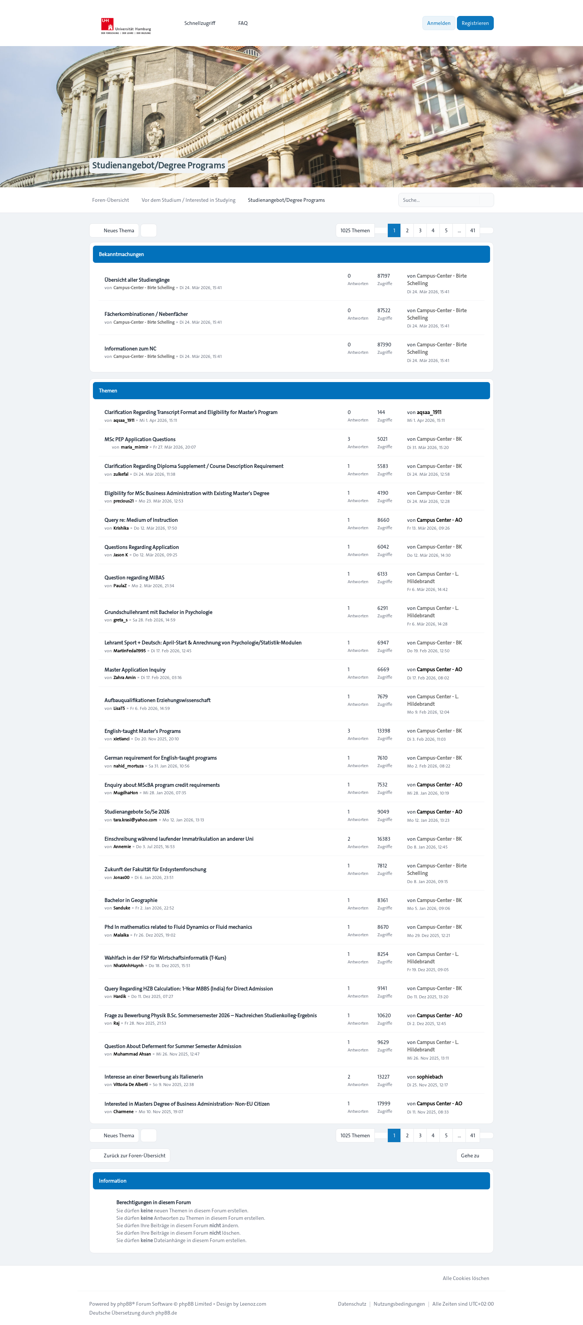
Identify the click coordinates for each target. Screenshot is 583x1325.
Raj (116, 1023)
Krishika (121, 527)
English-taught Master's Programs (142, 731)
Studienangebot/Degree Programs (158, 166)
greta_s (120, 620)
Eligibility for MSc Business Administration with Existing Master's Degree (186, 493)
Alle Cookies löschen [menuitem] (461, 1278)
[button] (487, 230)
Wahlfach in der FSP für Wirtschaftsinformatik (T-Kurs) (165, 958)
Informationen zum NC (130, 348)
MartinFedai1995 (129, 650)
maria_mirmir (134, 447)
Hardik (119, 996)
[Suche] (473, 200)
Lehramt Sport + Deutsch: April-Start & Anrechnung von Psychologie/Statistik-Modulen (203, 642)
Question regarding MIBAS (134, 577)
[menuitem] (196, 23)
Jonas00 (121, 877)
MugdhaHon (125, 792)
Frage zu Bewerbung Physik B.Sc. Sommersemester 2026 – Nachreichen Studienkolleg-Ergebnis (210, 1015)
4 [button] (433, 230)
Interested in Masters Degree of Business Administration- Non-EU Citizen (187, 1104)
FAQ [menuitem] (238, 23)
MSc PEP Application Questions (139, 439)
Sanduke (121, 908)
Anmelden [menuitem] (439, 23)
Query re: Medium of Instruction (141, 520)
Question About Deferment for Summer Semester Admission (172, 1046)
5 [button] (446, 230)
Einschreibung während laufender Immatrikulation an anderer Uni (179, 839)
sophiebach (430, 1076)
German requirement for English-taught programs (160, 758)
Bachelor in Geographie (130, 900)
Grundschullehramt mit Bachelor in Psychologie (158, 612)
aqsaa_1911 (123, 420)
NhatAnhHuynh (128, 965)
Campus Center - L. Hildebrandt (432, 577)
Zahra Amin (124, 677)
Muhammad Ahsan (132, 1054)
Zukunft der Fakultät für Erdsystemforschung (155, 869)
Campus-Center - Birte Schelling (143, 287)
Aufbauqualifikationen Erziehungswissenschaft (157, 700)
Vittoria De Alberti (130, 1084)
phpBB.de (166, 1312)
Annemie (122, 846)
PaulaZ (119, 585)
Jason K (120, 555)
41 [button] (472, 230)
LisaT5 (119, 708)
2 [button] (407, 230)
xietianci (121, 738)
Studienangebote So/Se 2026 (137, 811)
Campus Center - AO (439, 520)
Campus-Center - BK (439, 439)
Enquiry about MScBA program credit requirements (162, 785)
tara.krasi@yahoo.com (135, 819)
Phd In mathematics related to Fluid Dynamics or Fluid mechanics (178, 927)
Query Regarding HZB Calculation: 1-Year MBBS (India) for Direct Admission (188, 988)
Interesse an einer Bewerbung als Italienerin (153, 1076)
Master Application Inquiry (134, 669)
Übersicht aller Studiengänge (137, 280)
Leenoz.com (253, 1303)
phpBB (124, 1303)
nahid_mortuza (128, 765)
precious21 (123, 501)
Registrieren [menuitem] (475, 23)
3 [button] (420, 230)
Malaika (121, 935)
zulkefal (120, 473)
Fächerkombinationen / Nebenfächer (146, 314)
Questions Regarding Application (141, 547)
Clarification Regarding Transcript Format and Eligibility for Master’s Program (190, 412)
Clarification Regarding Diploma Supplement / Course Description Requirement (193, 466)
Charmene (123, 1111)
